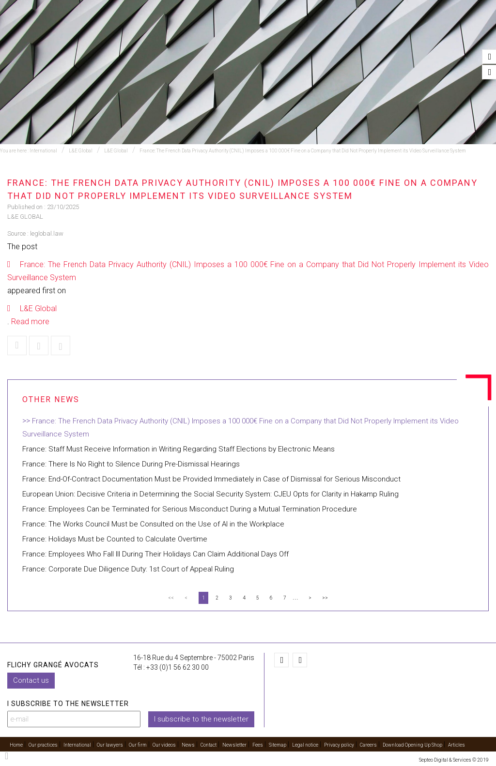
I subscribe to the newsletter (201, 718)
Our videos (393, 34)
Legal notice (305, 745)
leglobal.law (46, 233)
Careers (368, 745)
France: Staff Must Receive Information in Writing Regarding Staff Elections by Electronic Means (178, 449)
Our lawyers (295, 34)
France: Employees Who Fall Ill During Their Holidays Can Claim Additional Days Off (155, 554)
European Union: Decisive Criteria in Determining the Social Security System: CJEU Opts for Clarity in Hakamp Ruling (210, 494)
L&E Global (81, 150)
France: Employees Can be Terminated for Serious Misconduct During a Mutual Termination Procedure (189, 509)
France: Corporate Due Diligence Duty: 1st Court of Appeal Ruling (128, 569)
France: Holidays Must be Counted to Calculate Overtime (114, 539)
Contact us (31, 680)
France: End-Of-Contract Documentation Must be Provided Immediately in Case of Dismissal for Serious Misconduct (211, 479)
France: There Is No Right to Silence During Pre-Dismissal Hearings (131, 464)
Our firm (346, 34)
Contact (473, 34)
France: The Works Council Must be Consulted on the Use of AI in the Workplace (153, 524)
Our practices (127, 34)
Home (79, 34)
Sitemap (277, 745)
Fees (257, 745)
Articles (456, 745)
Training (180, 34)
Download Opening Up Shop (412, 745)
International (234, 34)
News (435, 34)
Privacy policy (339, 745)
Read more (30, 321)
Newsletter (234, 745)
